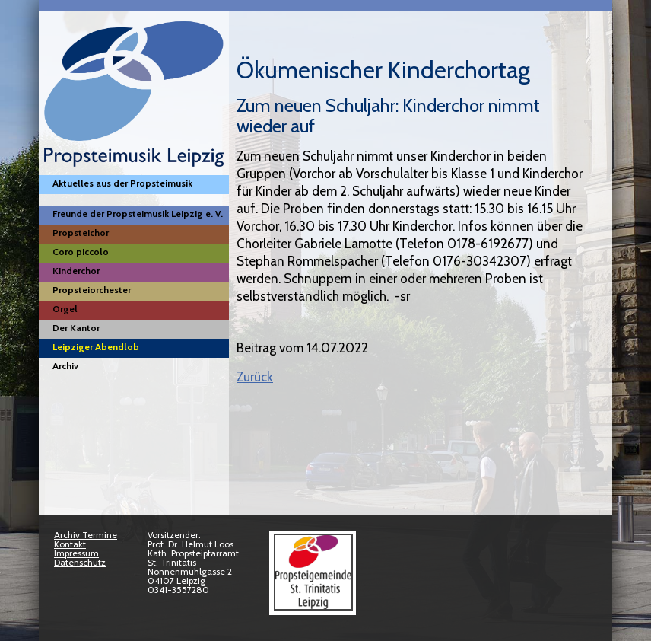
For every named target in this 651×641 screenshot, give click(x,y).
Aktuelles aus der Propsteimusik (122, 183)
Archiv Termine (85, 535)
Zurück (255, 376)
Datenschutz (80, 562)
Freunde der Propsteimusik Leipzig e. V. (137, 213)
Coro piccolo (80, 251)
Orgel (65, 308)
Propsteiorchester (91, 289)
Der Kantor (76, 327)
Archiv (65, 366)
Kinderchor (76, 270)
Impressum (76, 553)
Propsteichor (80, 232)
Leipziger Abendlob (95, 346)
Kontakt (70, 544)
